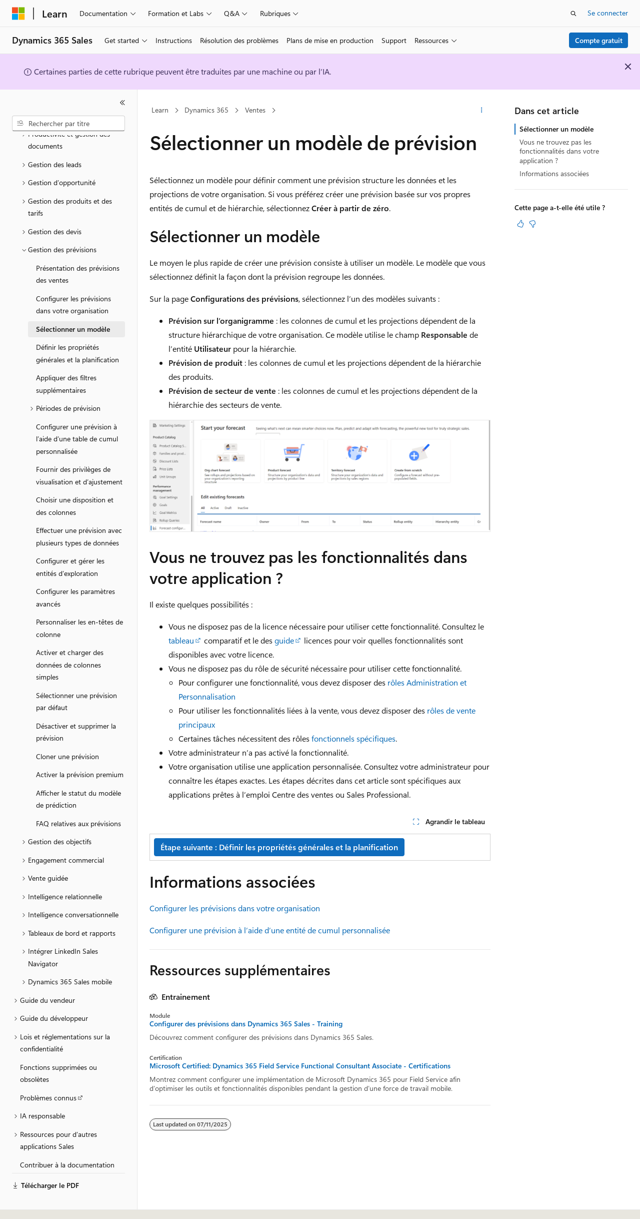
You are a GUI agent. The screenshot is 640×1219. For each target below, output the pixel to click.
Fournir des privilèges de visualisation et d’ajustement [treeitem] (79, 448)
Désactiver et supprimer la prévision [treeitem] (76, 705)
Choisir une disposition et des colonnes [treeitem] (75, 478)
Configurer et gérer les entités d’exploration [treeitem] (70, 539)
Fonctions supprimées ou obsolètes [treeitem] (58, 1046)
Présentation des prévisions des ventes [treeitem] (78, 247)
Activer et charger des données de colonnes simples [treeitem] (70, 637)
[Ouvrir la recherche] (574, 14)
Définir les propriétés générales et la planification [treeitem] (77, 326)
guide (284, 640)
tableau (181, 640)
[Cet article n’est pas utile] (532, 224)
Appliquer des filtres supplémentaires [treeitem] (66, 356)
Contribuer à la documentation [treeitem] (67, 1137)
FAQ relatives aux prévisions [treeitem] (78, 796)
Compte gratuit (598, 40)
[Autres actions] (481, 111)
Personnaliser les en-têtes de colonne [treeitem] (79, 600)
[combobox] (68, 124)
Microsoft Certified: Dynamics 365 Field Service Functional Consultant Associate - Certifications (300, 1065)
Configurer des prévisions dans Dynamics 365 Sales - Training (246, 1023)
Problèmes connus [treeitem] (48, 1070)
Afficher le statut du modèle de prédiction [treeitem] (78, 772)
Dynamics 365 (206, 110)
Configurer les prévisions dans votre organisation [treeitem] (73, 277)
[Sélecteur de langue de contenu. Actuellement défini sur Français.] (35, 1202)
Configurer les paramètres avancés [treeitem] (75, 570)
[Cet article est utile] (520, 224)
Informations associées (554, 173)
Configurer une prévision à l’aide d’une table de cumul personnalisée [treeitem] (77, 411)
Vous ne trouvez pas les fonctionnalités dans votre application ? (559, 151)
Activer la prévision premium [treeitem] (80, 747)
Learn (160, 110)
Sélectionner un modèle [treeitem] (73, 301)
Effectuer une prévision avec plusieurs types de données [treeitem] (79, 509)
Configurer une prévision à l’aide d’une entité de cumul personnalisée (270, 930)
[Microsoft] (18, 13)
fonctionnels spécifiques (354, 738)
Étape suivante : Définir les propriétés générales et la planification (279, 847)
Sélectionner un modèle (557, 129)
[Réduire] (122, 103)
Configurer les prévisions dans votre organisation (235, 908)
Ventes (255, 110)
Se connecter (608, 13)
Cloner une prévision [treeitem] (67, 729)
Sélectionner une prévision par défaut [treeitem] (76, 674)
